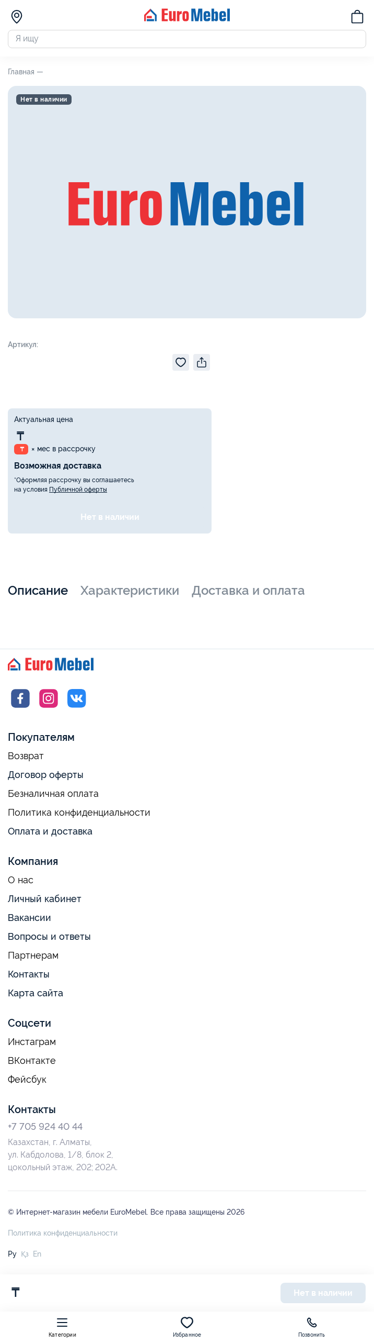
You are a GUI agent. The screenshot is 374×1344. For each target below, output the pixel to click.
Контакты (29, 977)
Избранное (187, 1327)
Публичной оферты (78, 492)
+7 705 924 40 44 (45, 1129)
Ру (12, 1257)
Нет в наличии (109, 520)
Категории (62, 1327)
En (37, 1257)
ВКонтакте (32, 1064)
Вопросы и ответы (49, 939)
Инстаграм (32, 1045)
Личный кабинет (44, 901)
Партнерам (33, 958)
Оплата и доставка (50, 834)
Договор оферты (46, 777)
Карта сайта (35, 996)
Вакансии (29, 920)
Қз (25, 1257)
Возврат (26, 759)
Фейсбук (27, 1083)
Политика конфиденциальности (79, 815)
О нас (20, 883)
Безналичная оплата (53, 797)
